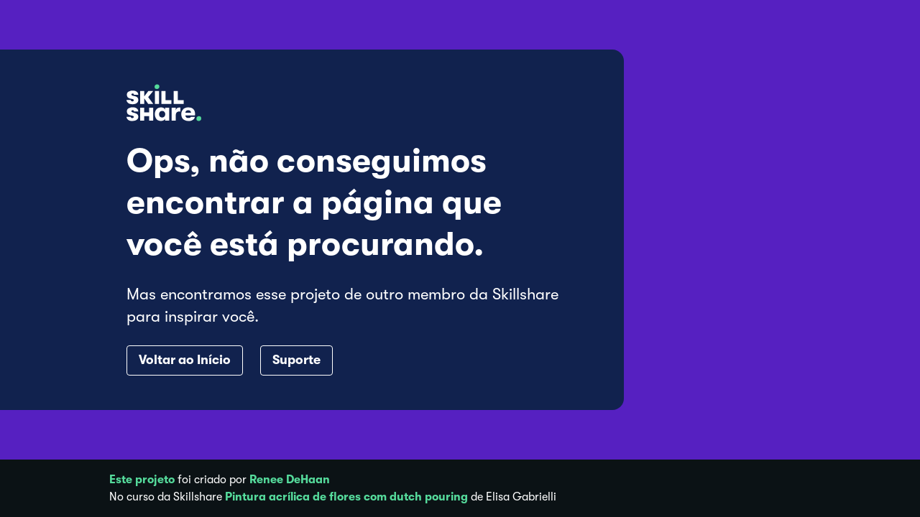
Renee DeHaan (289, 479)
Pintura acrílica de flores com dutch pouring (346, 496)
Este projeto (142, 479)
